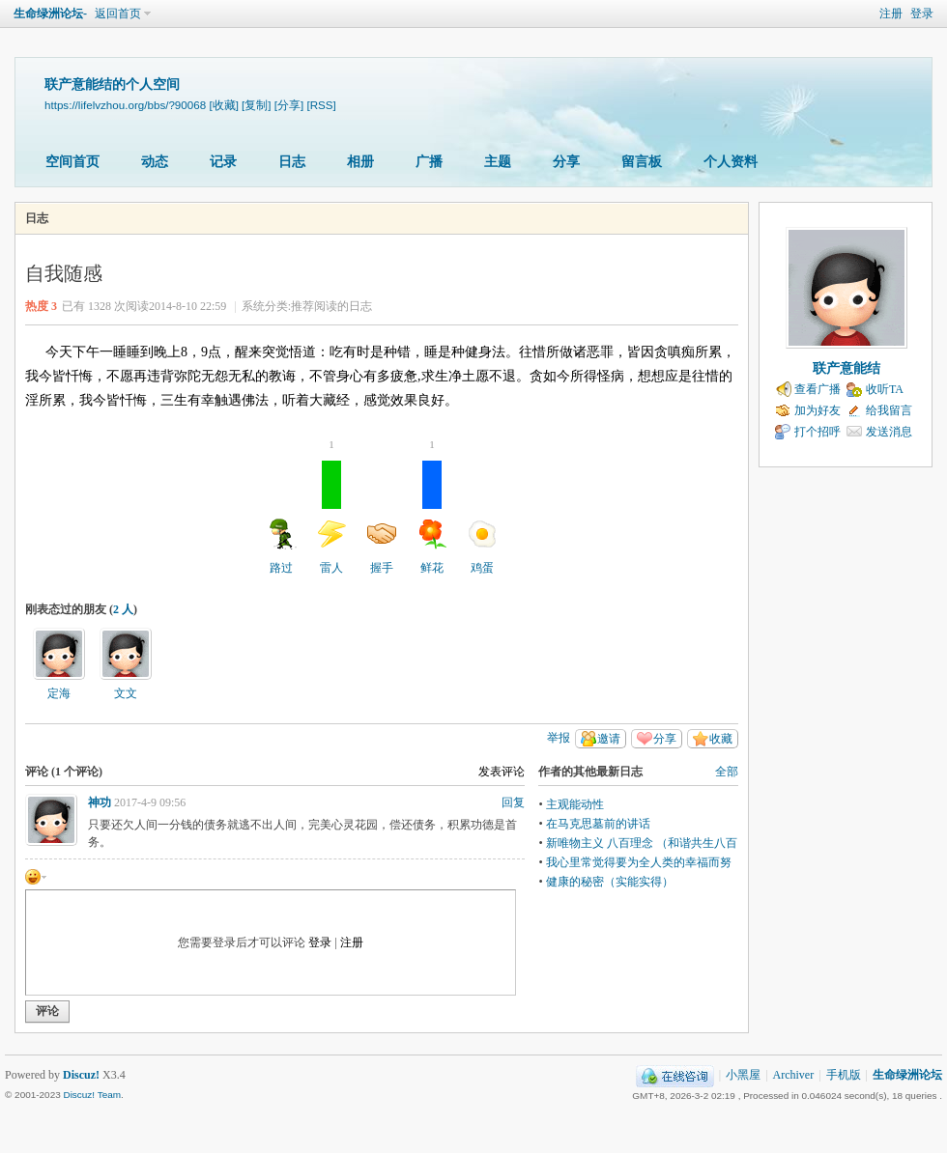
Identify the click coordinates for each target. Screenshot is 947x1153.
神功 (99, 802)
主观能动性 (575, 804)
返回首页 (118, 13)
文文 (125, 693)
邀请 (608, 738)
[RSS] (320, 104)
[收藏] (223, 104)
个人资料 (730, 162)
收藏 (720, 738)
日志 (291, 162)
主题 (497, 162)
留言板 (641, 162)
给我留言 (889, 410)
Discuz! (81, 1075)
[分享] (288, 104)
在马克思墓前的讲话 (598, 823)
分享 (566, 162)
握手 (381, 547)
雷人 (331, 518)
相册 (360, 162)
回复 (513, 802)
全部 (726, 771)
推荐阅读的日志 (331, 306)
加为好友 (817, 410)
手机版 (843, 1075)
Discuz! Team (92, 1094)
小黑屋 (743, 1075)
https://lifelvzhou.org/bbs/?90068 (125, 104)
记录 (223, 162)
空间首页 (72, 162)
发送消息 (889, 431)
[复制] (256, 104)
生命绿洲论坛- (50, 13)
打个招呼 (817, 431)
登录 (921, 13)
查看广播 (817, 389)
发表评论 (501, 771)
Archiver (794, 1075)
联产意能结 (846, 368)
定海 (59, 693)
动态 (154, 162)
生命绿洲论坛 (907, 1075)
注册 (891, 13)
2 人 (123, 609)
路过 (281, 547)
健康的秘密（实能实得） (610, 881)
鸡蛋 (482, 547)
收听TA (885, 389)
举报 (558, 738)
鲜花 (431, 518)
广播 (429, 162)
